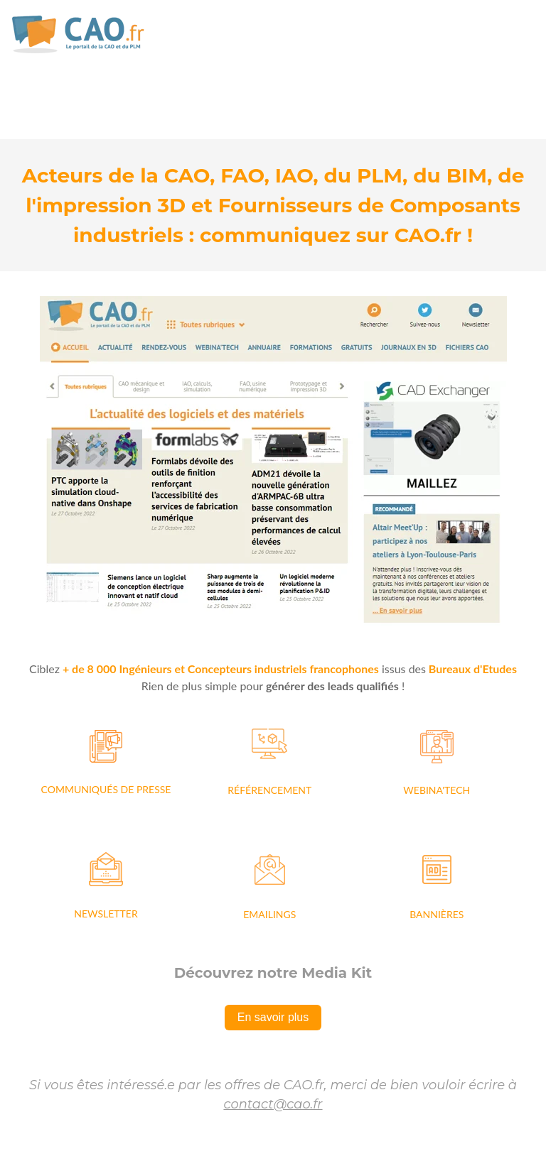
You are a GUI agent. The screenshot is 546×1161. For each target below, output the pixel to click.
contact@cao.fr (272, 1104)
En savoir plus (273, 1017)
